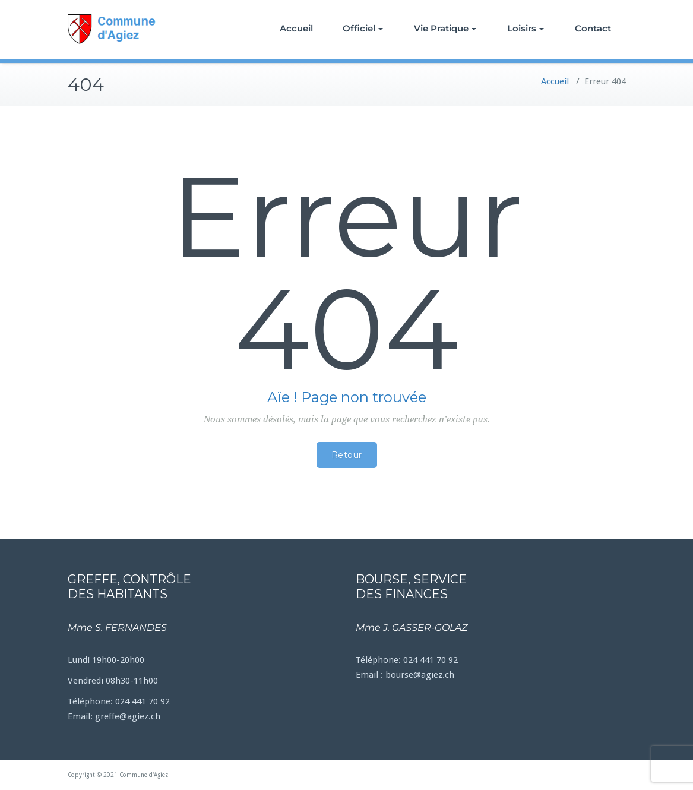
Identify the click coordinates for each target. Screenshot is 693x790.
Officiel (363, 28)
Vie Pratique (445, 28)
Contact (593, 28)
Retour (346, 455)
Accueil (296, 28)
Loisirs (525, 28)
